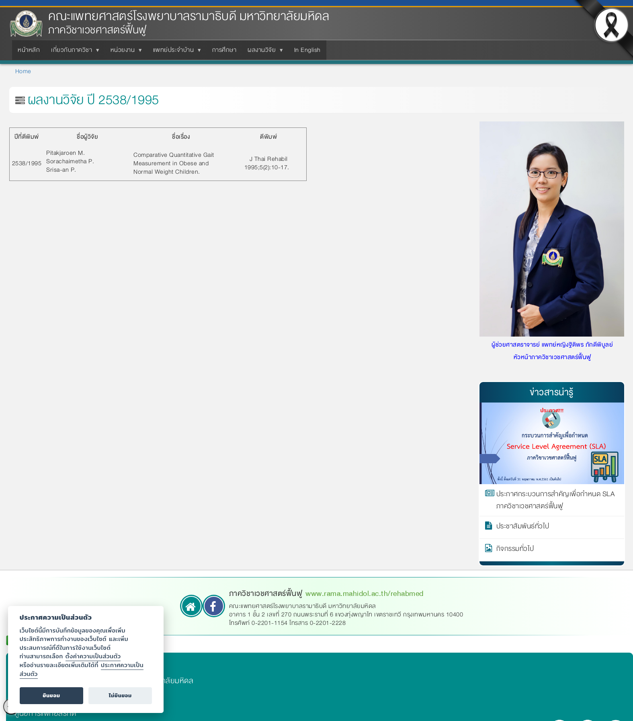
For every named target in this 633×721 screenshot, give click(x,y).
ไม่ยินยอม (120, 695)
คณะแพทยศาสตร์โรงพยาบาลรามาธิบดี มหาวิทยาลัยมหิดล (188, 16)
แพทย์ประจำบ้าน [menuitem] (175, 52)
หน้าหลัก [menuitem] (29, 50)
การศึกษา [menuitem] (224, 50)
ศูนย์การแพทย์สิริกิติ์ (45, 713)
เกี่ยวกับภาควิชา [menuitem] (73, 52)
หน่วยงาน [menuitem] (124, 52)
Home (23, 71)
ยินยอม (51, 695)
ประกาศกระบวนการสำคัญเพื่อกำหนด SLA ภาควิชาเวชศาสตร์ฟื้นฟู (555, 500)
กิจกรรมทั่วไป (515, 550)
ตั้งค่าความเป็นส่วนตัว (93, 656)
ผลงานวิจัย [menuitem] (263, 52)
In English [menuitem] (307, 50)
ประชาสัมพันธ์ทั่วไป (522, 528)
